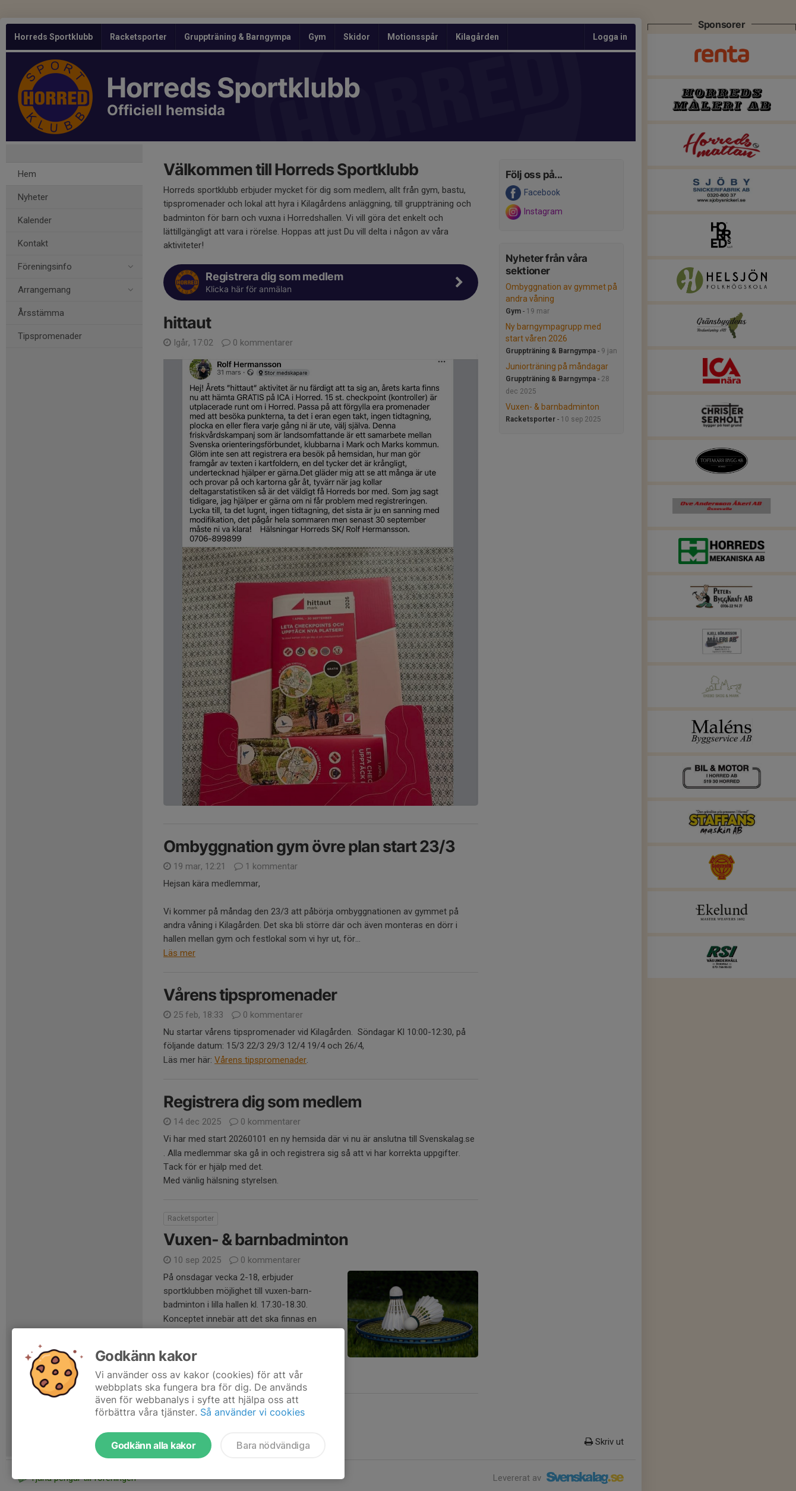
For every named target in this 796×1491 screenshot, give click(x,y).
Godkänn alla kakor (153, 1445)
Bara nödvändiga (272, 1445)
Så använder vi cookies (252, 1412)
